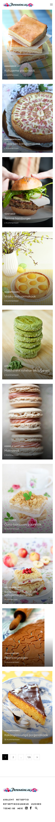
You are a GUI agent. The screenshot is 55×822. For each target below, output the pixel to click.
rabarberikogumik (12, 139)
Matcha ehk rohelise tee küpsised (27, 370)
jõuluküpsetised (11, 653)
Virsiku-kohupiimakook (20, 296)
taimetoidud (9, 214)
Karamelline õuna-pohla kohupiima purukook (21, 593)
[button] (36, 809)
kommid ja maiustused (14, 446)
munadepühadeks (12, 292)
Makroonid (11, 450)
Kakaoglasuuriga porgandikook (26, 735)
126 (29, 757)
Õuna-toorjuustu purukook (22, 524)
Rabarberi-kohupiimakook (22, 144)
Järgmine (37, 757)
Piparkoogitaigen (16, 657)
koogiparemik (10, 66)
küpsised (8, 366)
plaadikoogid (10, 520)
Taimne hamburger (17, 218)
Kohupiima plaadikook (19, 70)
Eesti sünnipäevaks (12, 587)
